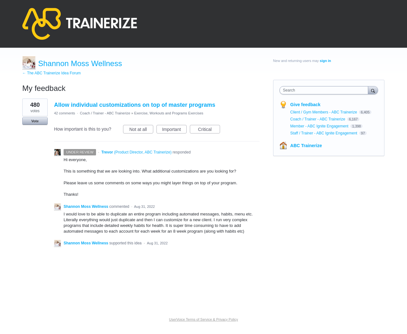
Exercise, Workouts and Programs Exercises (168, 113)
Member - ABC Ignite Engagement (319, 126)
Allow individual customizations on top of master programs (134, 105)
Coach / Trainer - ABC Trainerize (105, 113)
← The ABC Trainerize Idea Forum (51, 73)
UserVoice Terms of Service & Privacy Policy (203, 319)
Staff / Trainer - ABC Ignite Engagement (324, 133)
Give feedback (305, 104)
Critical (209, 130)
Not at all (141, 130)
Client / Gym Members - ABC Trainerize (324, 112)
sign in (325, 61)
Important (174, 130)
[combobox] (325, 90)
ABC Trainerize (306, 145)
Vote (34, 121)
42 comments (64, 113)
